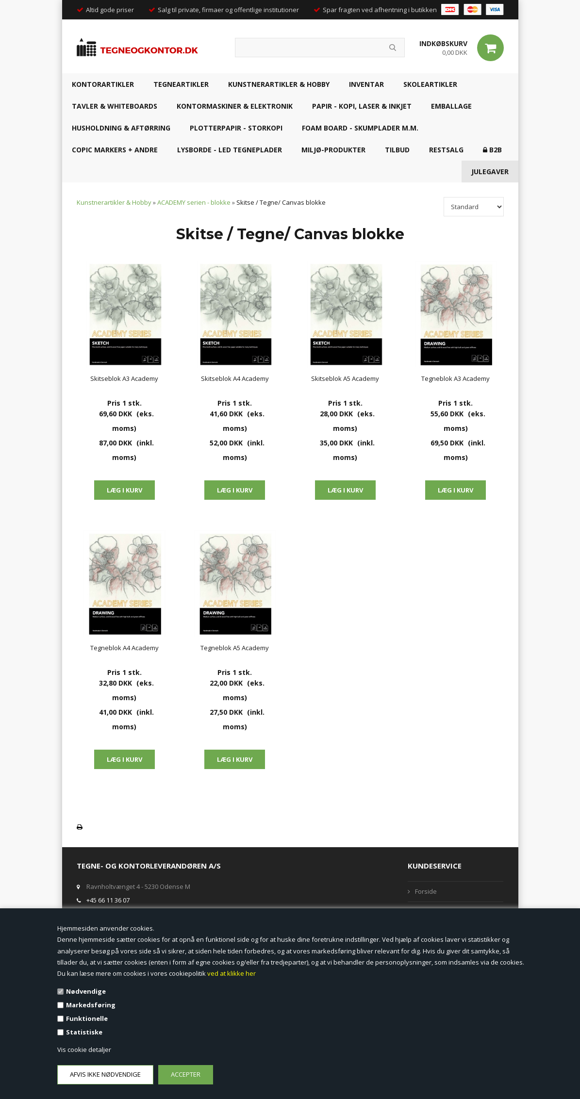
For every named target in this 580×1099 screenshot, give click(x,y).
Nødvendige (86, 991)
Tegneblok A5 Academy (234, 647)
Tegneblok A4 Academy (124, 647)
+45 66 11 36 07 (108, 900)
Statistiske (84, 1032)
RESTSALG (446, 149)
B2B (492, 149)
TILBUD (397, 149)
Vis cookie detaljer (84, 1049)
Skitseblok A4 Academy (235, 378)
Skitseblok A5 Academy (345, 378)
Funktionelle (87, 1018)
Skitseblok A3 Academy (124, 378)
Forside (426, 891)
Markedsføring (91, 1005)
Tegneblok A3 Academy (455, 378)
